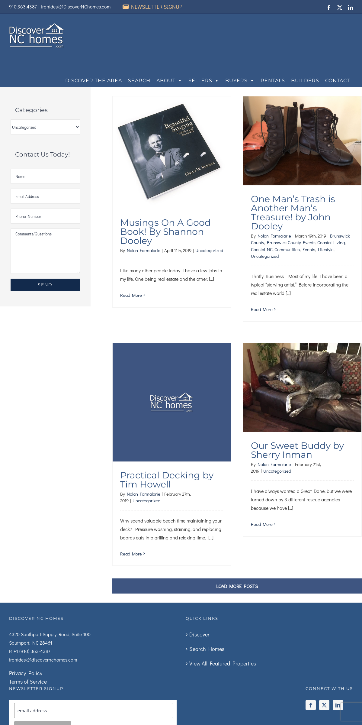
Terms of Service (28, 681)
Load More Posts (237, 586)
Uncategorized (209, 250)
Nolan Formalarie (143, 250)
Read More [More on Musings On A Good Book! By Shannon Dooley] (131, 295)
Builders (305, 80)
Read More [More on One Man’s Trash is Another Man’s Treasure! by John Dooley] (262, 309)
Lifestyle (326, 249)
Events (309, 249)
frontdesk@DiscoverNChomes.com (76, 6)
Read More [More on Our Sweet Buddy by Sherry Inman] (262, 524)
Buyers (240, 81)
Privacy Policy (25, 673)
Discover (199, 634)
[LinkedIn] (338, 705)
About (169, 81)
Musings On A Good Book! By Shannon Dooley (165, 231)
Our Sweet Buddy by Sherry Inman (297, 450)
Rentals (273, 80)
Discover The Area (93, 80)
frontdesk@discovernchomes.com (43, 659)
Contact (337, 80)
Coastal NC (262, 249)
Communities (287, 249)
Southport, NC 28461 (30, 642)
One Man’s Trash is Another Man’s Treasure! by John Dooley (293, 212)
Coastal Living (331, 242)
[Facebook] (311, 705)
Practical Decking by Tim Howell (166, 471)
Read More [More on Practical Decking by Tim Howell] (131, 545)
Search (139, 80)
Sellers (203, 81)
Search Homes (206, 648)
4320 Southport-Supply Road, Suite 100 (50, 634)
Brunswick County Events (291, 242)
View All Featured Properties (222, 663)
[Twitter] (324, 705)
